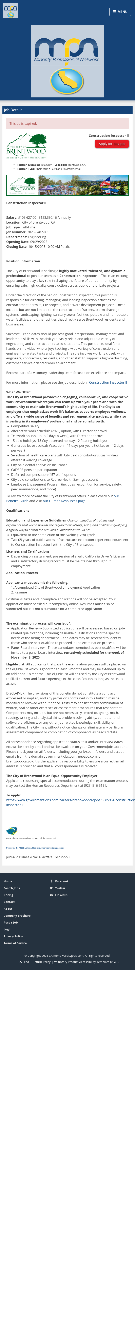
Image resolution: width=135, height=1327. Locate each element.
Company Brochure (17, 915)
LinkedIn (61, 895)
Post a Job (11, 922)
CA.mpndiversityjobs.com (66, 956)
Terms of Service (15, 943)
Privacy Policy (13, 936)
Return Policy (42, 962)
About (8, 909)
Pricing (8, 895)
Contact (9, 902)
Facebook (62, 881)
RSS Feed (23, 962)
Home (8, 881)
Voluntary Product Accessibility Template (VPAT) (86, 962)
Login (7, 929)
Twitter (60, 888)
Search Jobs (12, 888)
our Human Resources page (64, 501)
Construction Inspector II (108, 382)
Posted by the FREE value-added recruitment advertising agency (35, 848)
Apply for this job (112, 143)
